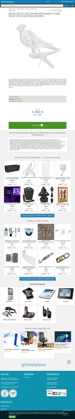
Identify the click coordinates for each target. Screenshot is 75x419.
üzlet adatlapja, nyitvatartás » (15, 101)
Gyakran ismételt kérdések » (53, 378)
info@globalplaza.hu (5, 406)
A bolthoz (10, 184)
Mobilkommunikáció (21, 8)
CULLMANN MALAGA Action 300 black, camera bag (29, 204)
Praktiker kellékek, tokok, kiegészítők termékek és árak (37, 279)
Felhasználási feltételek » (52, 384)
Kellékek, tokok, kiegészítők (31, 8)
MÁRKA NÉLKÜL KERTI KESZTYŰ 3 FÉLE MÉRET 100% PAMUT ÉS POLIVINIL (12, 241)
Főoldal (10, 8)
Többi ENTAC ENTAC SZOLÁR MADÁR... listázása (37, 215)
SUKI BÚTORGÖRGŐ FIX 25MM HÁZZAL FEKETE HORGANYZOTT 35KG (29, 241)
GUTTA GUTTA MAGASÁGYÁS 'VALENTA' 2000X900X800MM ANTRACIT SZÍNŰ (12, 178)
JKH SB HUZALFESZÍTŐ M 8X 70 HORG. (46, 267)
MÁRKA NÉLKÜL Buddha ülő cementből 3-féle (46, 204)
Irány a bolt (37, 125)
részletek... (11, 87)
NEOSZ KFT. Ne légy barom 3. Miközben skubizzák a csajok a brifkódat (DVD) (62, 204)
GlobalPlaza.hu (27, 377)
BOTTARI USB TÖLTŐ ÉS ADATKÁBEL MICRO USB (63, 241)
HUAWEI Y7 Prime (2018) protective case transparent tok (46, 178)
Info (15, 184)
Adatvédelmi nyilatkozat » (52, 382)
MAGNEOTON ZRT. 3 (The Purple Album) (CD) (12, 204)
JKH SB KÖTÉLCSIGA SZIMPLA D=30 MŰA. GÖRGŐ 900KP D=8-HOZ (63, 267)
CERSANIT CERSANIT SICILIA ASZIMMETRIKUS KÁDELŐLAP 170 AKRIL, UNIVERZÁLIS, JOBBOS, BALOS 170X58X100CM (29, 267)
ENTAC (14, 10)
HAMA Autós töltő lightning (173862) (29, 177)
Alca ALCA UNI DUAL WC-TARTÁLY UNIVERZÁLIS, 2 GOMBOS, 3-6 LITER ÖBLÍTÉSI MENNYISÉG (62, 178)
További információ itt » (14, 415)
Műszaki (14, 8)
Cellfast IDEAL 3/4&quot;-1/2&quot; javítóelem (12, 267)
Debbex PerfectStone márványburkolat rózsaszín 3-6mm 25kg (45, 241)
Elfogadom (12, 416)
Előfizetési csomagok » (52, 379)
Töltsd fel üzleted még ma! (8, 384)
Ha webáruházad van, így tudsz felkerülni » (10, 387)
